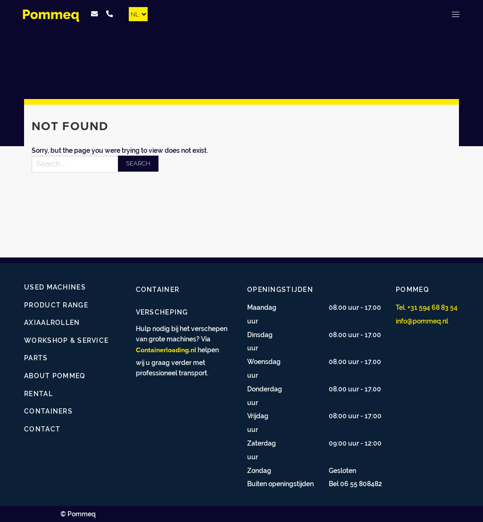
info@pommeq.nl (422, 321)
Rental (38, 393)
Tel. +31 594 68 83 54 (427, 307)
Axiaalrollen (52, 322)
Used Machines (55, 287)
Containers (48, 411)
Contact (42, 429)
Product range (56, 305)
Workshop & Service (66, 340)
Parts (36, 358)
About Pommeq (54, 376)
